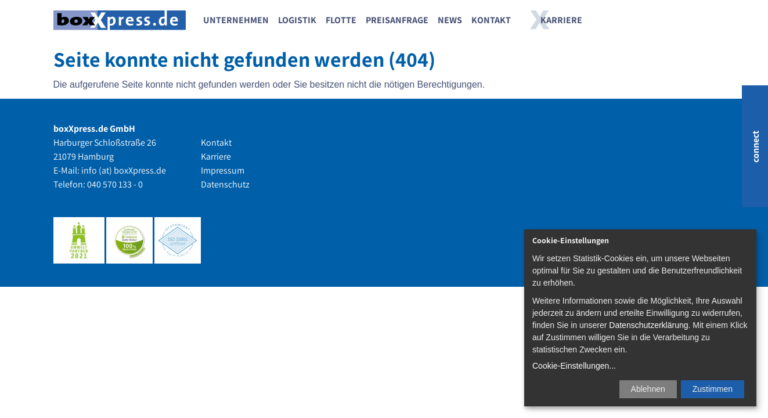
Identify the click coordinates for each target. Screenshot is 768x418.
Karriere (561, 20)
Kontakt (491, 20)
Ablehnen (648, 389)
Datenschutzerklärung (648, 325)
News (450, 20)
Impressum (222, 170)
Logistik (297, 20)
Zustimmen (713, 389)
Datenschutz (225, 184)
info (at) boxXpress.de (123, 170)
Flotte (341, 20)
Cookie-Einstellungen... (574, 365)
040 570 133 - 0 (115, 184)
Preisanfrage (397, 20)
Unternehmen (236, 20)
